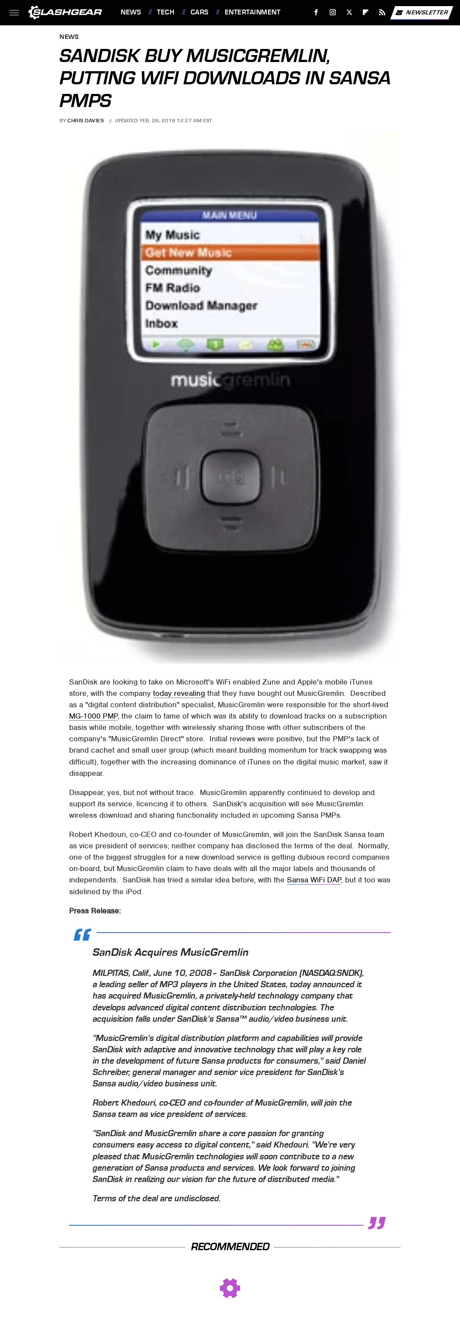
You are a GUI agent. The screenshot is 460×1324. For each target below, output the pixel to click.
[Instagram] (333, 12)
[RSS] (382, 12)
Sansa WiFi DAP (314, 880)
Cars (200, 12)
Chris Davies (85, 121)
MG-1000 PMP (93, 716)
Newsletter (421, 13)
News (131, 12)
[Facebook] (316, 12)
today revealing (179, 693)
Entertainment (253, 12)
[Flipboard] (365, 12)
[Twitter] (349, 12)
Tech (165, 12)
